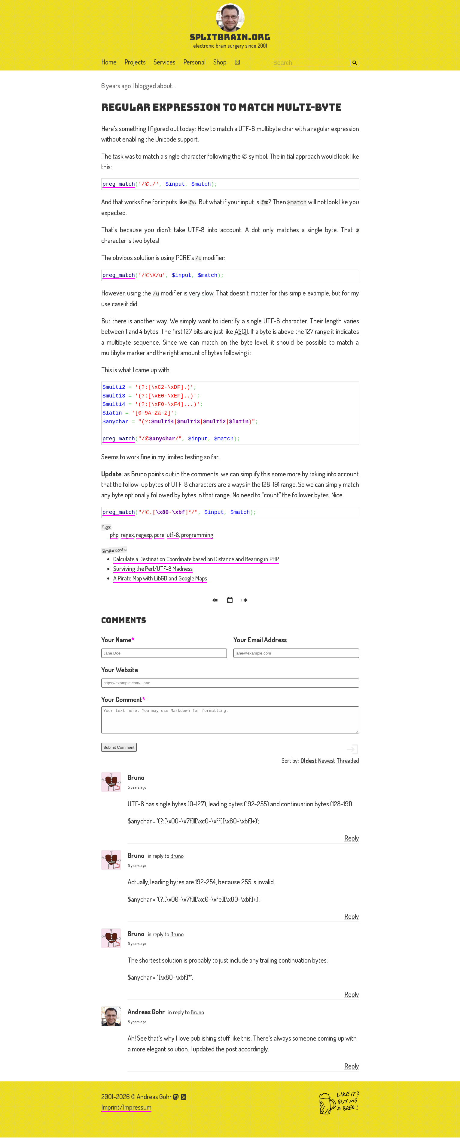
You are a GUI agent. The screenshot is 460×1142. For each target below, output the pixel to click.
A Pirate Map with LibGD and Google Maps (160, 578)
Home (109, 62)
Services (164, 62)
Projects (135, 62)
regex (127, 534)
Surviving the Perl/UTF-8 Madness (153, 568)
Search (354, 63)
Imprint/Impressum (126, 1111)
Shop (220, 62)
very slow (201, 293)
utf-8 (173, 534)
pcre (159, 534)
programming (197, 534)
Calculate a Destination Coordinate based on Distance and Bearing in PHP (196, 559)
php (114, 534)
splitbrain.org (230, 37)
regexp (144, 534)
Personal (194, 62)
